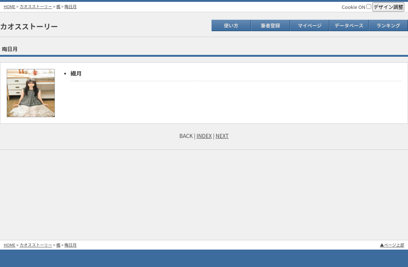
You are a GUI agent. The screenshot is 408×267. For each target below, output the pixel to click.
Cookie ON (356, 6)
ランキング (388, 25)
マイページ (310, 25)
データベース (349, 25)
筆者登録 (270, 25)
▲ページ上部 (392, 245)
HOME (10, 6)
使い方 (231, 25)
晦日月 (71, 6)
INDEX (204, 135)
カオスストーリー (36, 6)
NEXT (221, 135)
